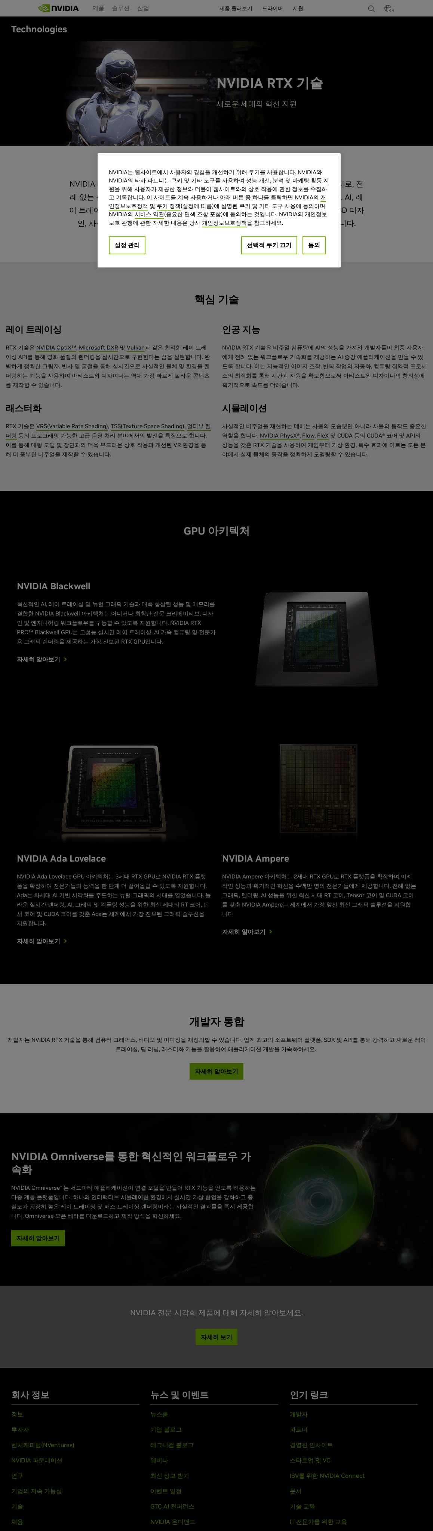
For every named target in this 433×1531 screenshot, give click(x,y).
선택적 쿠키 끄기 (269, 245)
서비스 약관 (149, 214)
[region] (219, 210)
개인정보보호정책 (224, 222)
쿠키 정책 (169, 205)
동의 (314, 245)
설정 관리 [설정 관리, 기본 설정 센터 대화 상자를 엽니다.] (127, 245)
